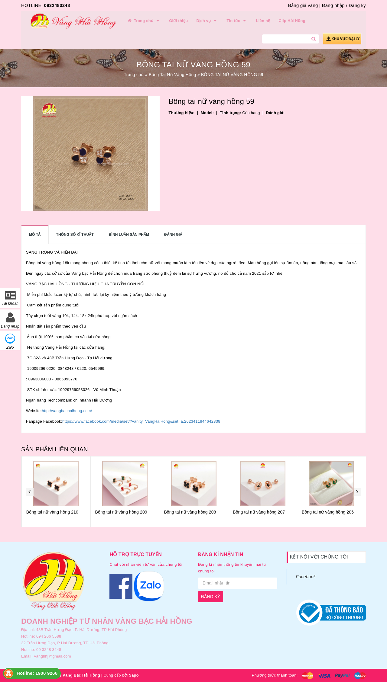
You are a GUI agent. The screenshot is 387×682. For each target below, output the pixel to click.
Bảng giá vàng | (304, 5)
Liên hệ (263, 20)
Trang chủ (144, 21)
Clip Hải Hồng (292, 20)
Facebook (306, 576)
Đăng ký (357, 5)
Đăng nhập (333, 5)
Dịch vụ (207, 21)
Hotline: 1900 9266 (37, 673)
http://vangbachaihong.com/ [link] (67, 410)
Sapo (134, 675)
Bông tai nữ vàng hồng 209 (190, 512)
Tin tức (236, 21)
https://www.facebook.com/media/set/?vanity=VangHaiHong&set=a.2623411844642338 (141, 421)
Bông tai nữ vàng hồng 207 (327, 512)
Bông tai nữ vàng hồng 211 (52, 512)
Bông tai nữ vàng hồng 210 (121, 512)
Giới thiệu (178, 20)
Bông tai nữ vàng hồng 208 (259, 512)
